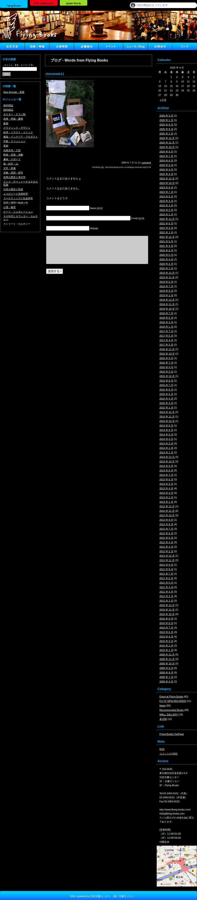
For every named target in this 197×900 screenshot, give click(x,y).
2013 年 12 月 (167, 457)
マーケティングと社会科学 (18, 198)
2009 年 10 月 (167, 663)
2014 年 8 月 (166, 430)
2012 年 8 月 (166, 524)
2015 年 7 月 (166, 385)
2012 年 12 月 (167, 506)
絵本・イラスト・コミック (18, 132)
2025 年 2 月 (166, 133)
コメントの (168, 753)
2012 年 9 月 (166, 519)
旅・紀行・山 (10, 163)
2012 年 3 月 (166, 546)
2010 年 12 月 (167, 605)
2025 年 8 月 (166, 129)
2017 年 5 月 (166, 335)
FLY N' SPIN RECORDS (172, 701)
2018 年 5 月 (166, 317)
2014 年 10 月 (167, 421)
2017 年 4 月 (166, 340)
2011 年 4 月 (166, 587)
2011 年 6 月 (166, 578)
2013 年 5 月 (166, 484)
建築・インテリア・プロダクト (20, 136)
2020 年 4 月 (166, 259)
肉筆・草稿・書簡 (13, 118)
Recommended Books (171, 710)
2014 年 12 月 (167, 412)
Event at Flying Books (171, 696)
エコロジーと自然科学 (15, 193)
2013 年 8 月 (166, 470)
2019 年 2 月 (166, 295)
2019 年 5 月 (166, 290)
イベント (110, 46)
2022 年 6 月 (166, 223)
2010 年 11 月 (167, 609)
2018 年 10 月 (167, 308)
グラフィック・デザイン (16, 127)
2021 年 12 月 (167, 237)
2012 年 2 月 (166, 551)
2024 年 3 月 (166, 174)
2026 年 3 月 (166, 115)
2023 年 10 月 (167, 183)
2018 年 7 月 (166, 313)
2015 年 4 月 (166, 398)
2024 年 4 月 (166, 169)
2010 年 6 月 (166, 632)
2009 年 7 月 (166, 677)
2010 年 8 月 (166, 623)
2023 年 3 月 (166, 205)
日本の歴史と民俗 (13, 189)
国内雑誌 (8, 109)
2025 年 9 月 (166, 124)
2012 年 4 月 (166, 542)
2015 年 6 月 (166, 389)
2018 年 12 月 (167, 299)
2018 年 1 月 (166, 326)
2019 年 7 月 (166, 286)
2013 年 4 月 (166, 488)
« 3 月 (163, 99)
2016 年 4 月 (166, 367)
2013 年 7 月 (166, 475)
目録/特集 (37, 46)
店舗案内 (86, 46)
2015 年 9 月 (166, 380)
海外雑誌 (8, 105)
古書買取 (61, 46)
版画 (5, 123)
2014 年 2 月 (166, 448)
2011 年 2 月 (166, 596)
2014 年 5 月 (166, 434)
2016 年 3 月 (166, 371)
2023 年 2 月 (166, 210)
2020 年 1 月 (166, 268)
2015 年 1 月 (166, 407)
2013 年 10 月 (167, 461)
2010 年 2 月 (166, 645)
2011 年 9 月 (166, 564)
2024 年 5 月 (166, 165)
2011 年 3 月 (166, 591)
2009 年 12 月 (167, 654)
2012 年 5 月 (166, 537)
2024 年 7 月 (166, 156)
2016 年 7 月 (166, 362)
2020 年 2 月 (166, 263)
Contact (160, 46)
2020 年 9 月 (166, 250)
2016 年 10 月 (167, 353)
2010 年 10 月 (167, 614)
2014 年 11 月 (167, 416)
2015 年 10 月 (167, 376)
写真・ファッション (14, 141)
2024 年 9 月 (166, 151)
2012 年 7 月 (166, 528)
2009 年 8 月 (166, 672)
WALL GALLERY (168, 714)
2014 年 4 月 (166, 439)
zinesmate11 (54, 74)
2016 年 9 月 (166, 358)
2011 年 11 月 (167, 560)
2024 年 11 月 (167, 142)
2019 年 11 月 (167, 277)
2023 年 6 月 (166, 196)
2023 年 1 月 (166, 214)
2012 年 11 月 (167, 511)
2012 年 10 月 (167, 515)
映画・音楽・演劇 (13, 154)
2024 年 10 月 (167, 147)
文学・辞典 (9, 168)
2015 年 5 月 (166, 394)
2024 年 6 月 (166, 160)
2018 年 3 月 (166, 322)
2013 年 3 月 (166, 493)
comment (146, 162)
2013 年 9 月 (166, 466)
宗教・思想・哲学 (13, 172)
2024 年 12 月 (167, 138)
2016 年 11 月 (167, 349)
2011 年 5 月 (166, 582)
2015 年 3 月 (166, 403)
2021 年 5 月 (166, 241)
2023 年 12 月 (167, 178)
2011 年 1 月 (166, 600)
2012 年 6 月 (166, 533)
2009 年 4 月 (166, 681)
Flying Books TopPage (171, 734)
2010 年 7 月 (166, 627)
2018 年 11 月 (167, 304)
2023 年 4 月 (166, 201)
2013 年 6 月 (166, 479)
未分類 (163, 719)
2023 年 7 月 (166, 192)
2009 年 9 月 (166, 668)
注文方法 (12, 46)
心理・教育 (9, 207)
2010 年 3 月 (166, 641)
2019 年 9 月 (166, 281)
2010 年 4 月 (166, 636)
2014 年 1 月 (166, 452)
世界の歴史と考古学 (14, 177)
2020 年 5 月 (166, 255)
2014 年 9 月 (166, 425)
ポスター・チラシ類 (14, 114)
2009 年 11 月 (167, 659)
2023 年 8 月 (166, 187)
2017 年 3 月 (166, 344)
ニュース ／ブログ (135, 46)
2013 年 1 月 (166, 502)
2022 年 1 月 (166, 232)
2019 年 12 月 (167, 272)
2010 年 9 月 (166, 618)
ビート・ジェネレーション (18, 211)
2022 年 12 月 (167, 219)
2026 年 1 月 (166, 120)
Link (184, 46)
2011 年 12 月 (167, 555)
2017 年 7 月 (166, 331)
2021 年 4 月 (166, 246)
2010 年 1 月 (166, 650)
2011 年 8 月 (166, 569)
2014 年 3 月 (166, 443)
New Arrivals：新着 (13, 92)
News (162, 705)
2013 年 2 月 (166, 497)
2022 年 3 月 (166, 228)
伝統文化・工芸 (12, 150)
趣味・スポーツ (12, 159)
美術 (5, 145)
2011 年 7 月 (166, 573)
